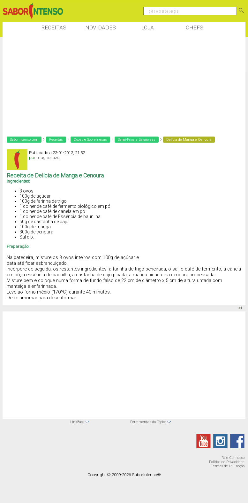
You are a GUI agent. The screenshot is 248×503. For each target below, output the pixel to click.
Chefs (194, 27)
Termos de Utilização (227, 466)
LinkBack (77, 422)
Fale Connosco (233, 458)
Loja (147, 27)
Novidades (100, 27)
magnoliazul (48, 157)
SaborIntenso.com (24, 140)
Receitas (53, 27)
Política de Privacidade (226, 462)
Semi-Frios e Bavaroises (136, 140)
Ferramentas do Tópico (148, 422)
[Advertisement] (119, 83)
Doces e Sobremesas (90, 140)
